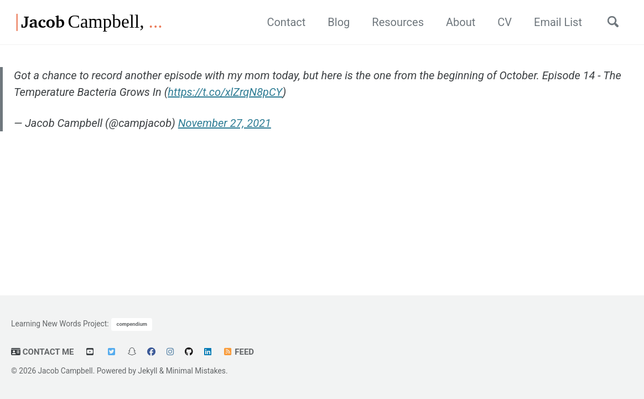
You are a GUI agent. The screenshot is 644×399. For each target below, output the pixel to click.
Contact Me (42, 352)
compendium (132, 324)
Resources (398, 22)
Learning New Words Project (59, 323)
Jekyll (147, 370)
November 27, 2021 (224, 123)
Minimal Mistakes (196, 370)
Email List (558, 22)
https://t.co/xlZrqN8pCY (225, 92)
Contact (286, 22)
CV (504, 22)
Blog (339, 22)
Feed (238, 352)
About (460, 22)
